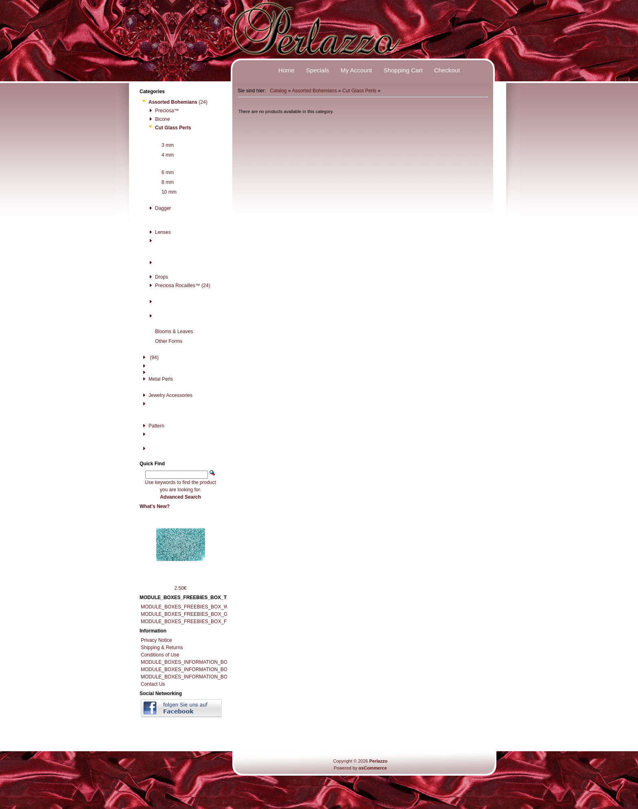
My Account (356, 70)
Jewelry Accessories (166, 395)
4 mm (164, 155)
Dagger (159, 208)
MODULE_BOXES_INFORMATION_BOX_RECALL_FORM (205, 677)
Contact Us (153, 684)
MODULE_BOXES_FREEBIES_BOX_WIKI (187, 607)
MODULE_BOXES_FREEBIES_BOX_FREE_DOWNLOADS (206, 621)
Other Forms (164, 341)
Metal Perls (157, 379)
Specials (317, 70)
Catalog (278, 91)
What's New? (155, 506)
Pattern (152, 426)
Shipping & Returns (162, 647)
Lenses (159, 232)
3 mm (164, 145)
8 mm (164, 182)
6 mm (164, 172)
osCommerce (372, 767)
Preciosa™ (163, 110)
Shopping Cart (403, 70)
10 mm (165, 192)
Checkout (447, 70)
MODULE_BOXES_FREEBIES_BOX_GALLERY (193, 614)
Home (286, 70)
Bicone (158, 119)
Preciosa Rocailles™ (173, 285)
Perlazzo (378, 761)
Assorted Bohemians (314, 91)
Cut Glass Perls (359, 91)
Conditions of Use (160, 655)
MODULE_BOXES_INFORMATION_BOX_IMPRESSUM (202, 662)
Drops (157, 277)
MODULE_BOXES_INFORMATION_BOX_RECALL (197, 669)
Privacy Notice (156, 640)
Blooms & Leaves (170, 331)
